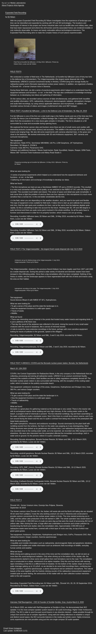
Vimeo (10, 628)
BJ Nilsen (11, 17)
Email (6, 628)
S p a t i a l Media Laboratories (14, 3)
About (4, 5)
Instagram (18, 628)
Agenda (21, 5)
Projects (10, 5)
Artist (16, 5)
